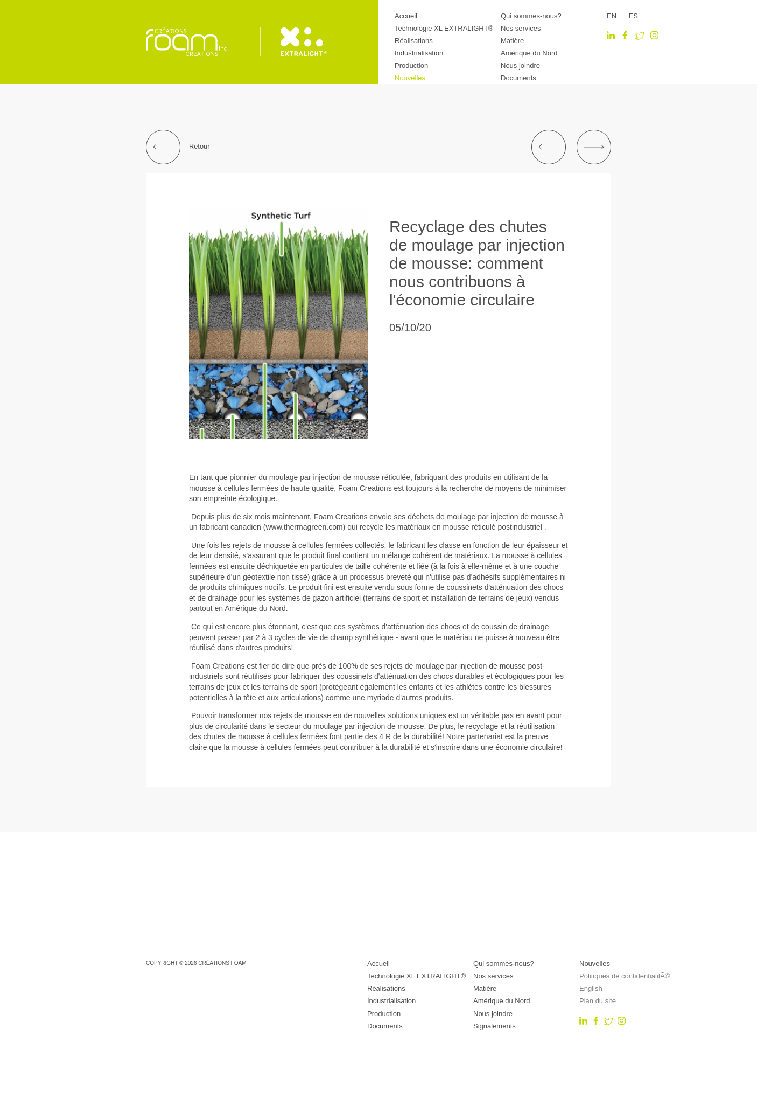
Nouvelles (410, 78)
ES (633, 16)
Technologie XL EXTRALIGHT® (444, 28)
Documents (518, 78)
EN (611, 16)
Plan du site (597, 1001)
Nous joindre (520, 65)
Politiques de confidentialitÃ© (624, 976)
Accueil (406, 16)
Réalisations (414, 41)
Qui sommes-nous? (531, 16)
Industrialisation (419, 53)
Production (411, 65)
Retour (177, 147)
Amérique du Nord (529, 53)
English (590, 988)
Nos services (521, 28)
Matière (512, 41)
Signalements (494, 1026)
